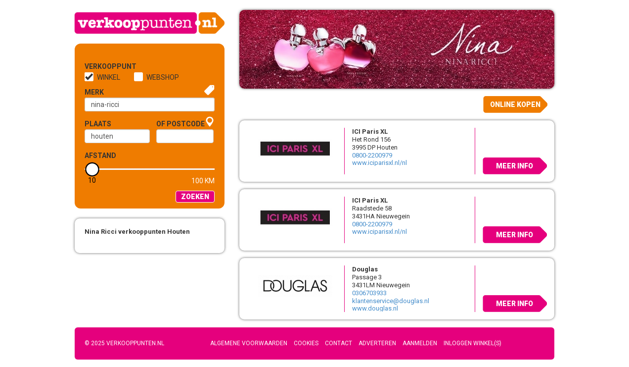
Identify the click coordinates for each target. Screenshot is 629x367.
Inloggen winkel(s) (472, 343)
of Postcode (180, 124)
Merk (94, 92)
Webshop (162, 77)
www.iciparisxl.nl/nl (379, 162)
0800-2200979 (372, 155)
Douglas (365, 269)
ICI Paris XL (370, 131)
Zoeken (195, 197)
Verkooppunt (101, 66)
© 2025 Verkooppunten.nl (124, 343)
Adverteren (377, 343)
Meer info (514, 166)
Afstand (100, 155)
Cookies (306, 343)
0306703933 (369, 293)
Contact (338, 343)
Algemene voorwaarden (248, 343)
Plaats (98, 124)
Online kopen (515, 104)
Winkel (108, 77)
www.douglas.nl (375, 308)
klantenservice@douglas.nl (390, 301)
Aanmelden (420, 343)
